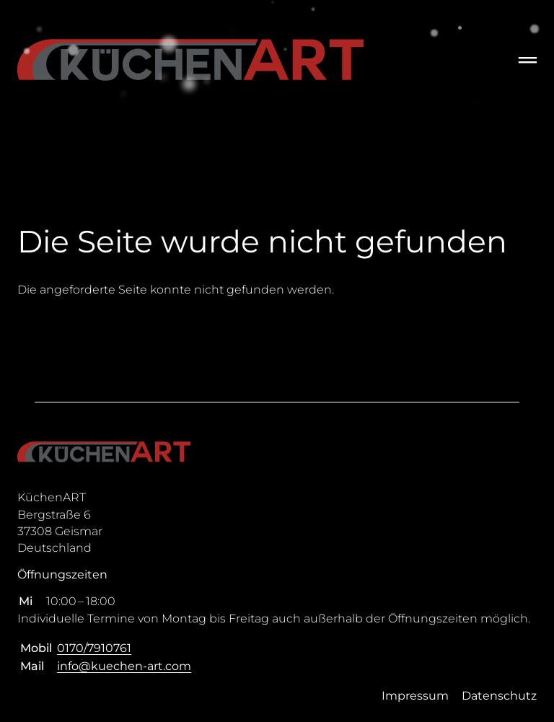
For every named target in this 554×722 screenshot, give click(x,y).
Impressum (415, 696)
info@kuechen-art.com (124, 666)
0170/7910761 (94, 648)
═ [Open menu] (528, 59)
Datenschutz (499, 696)
